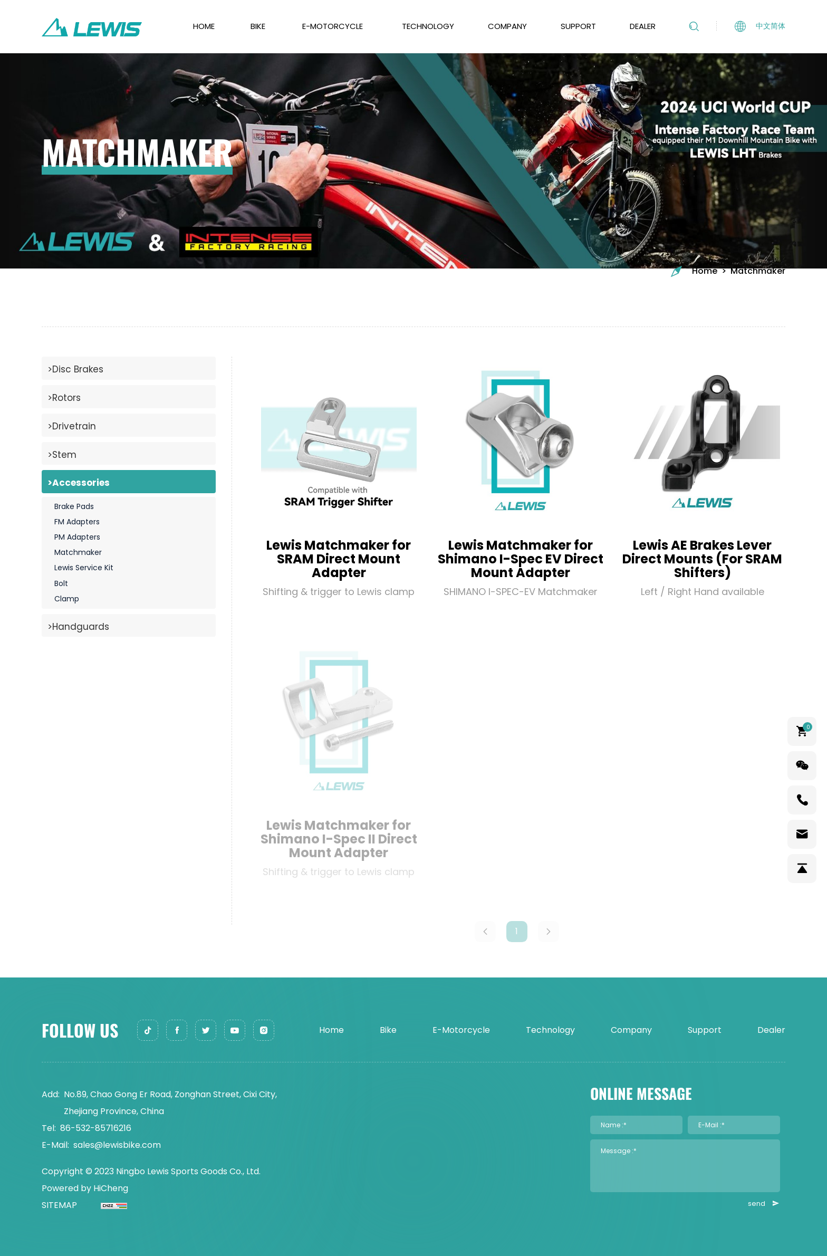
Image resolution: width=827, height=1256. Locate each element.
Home (204, 26)
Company (507, 26)
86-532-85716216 (95, 1128)
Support (578, 26)
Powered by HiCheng (85, 1188)
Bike (258, 26)
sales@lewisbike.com (117, 1145)
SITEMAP (59, 1205)
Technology (428, 26)
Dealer (643, 26)
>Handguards (78, 626)
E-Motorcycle (332, 26)
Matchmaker (757, 271)
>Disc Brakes (75, 369)
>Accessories (78, 482)
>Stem (61, 454)
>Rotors (64, 397)
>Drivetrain (71, 426)
